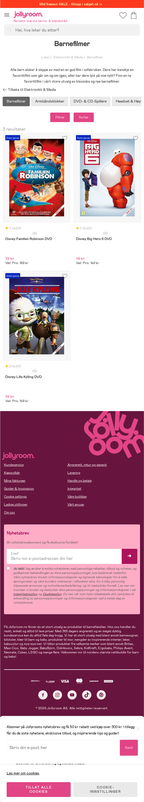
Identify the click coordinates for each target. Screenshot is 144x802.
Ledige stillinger (15, 504)
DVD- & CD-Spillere (90, 101)
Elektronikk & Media (68, 57)
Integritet (74, 489)
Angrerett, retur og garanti (87, 465)
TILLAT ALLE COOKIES (39, 789)
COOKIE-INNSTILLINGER (105, 789)
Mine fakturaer (15, 481)
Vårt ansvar (75, 504)
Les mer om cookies (23, 772)
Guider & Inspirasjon (19, 489)
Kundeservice (14, 465)
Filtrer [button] (60, 117)
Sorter (83, 117)
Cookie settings (15, 496)
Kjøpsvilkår (12, 473)
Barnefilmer (16, 101)
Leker (45, 57)
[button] (6, 14)
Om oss (9, 512)
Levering (73, 473)
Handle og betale (79, 481)
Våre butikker (77, 496)
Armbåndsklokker (49, 101)
